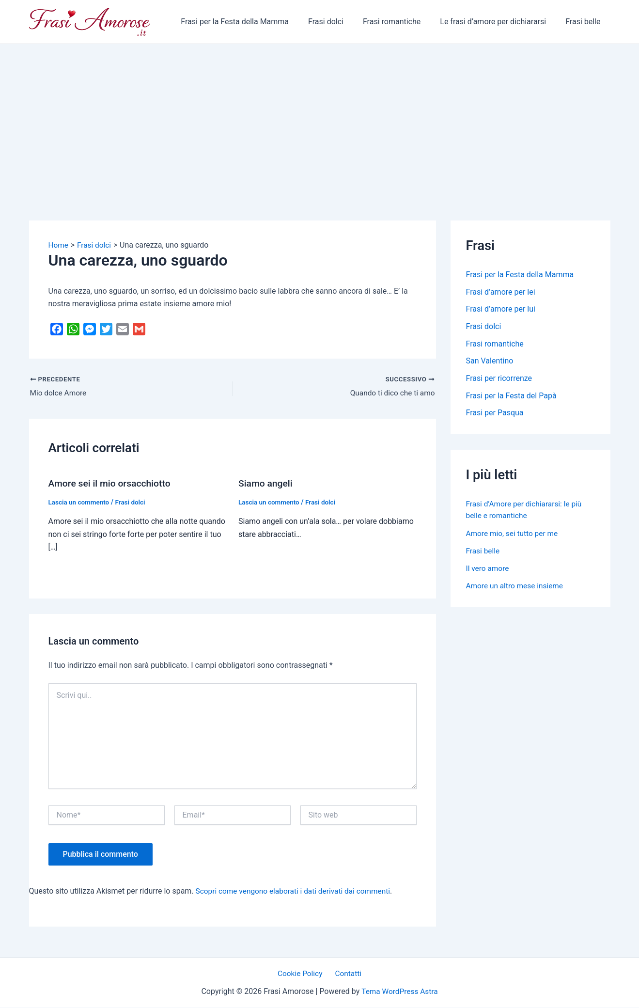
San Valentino (490, 361)
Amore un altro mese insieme (516, 586)
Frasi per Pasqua (495, 414)
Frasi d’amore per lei (500, 292)
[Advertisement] (319, 117)
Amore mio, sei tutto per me (513, 534)
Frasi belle (584, 21)
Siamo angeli (266, 483)
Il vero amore (488, 569)
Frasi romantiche (401, 21)
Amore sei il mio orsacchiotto (111, 483)
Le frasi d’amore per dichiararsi (499, 21)
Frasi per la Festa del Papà (511, 396)
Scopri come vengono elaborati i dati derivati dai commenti (297, 891)
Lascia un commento (80, 502)
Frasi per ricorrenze (499, 379)
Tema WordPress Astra (399, 991)
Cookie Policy (302, 973)
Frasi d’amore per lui (500, 309)
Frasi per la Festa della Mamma (252, 21)
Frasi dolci (339, 21)
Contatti (346, 973)
